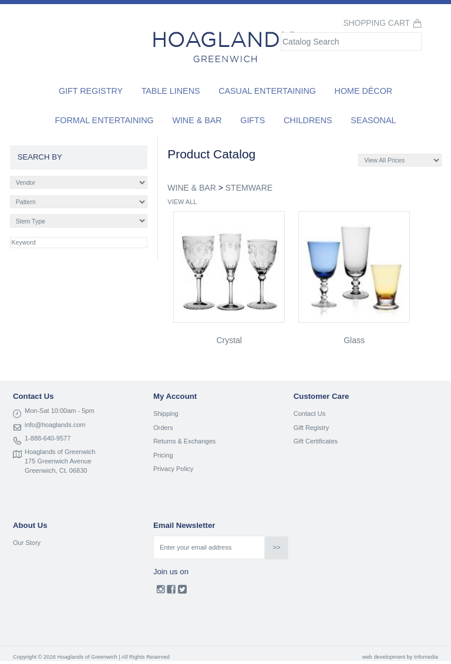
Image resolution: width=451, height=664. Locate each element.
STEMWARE (249, 187)
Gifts (252, 120)
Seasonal (373, 120)
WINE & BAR (191, 187)
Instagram (160, 592)
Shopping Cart (376, 23)
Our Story (27, 542)
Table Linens (171, 91)
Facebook (171, 592)
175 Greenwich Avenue (58, 461)
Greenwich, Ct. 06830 (56, 470)
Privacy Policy (173, 468)
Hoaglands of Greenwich (60, 451)
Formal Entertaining (104, 120)
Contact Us (309, 413)
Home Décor (364, 91)
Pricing (163, 455)
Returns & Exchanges (184, 441)
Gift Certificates (316, 441)
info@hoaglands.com (55, 424)
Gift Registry (91, 91)
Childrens (308, 120)
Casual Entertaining (267, 91)
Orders (163, 427)
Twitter (182, 592)
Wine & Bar (196, 120)
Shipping (166, 413)
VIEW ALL (182, 201)
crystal (229, 340)
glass (354, 340)
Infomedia (426, 657)
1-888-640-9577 (47, 438)
